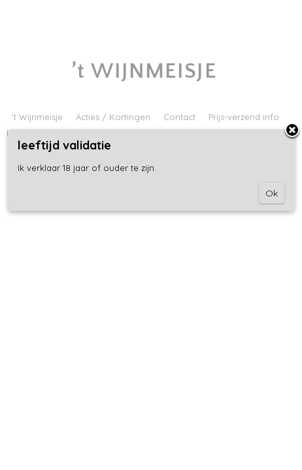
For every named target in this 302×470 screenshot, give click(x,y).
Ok (271, 193)
